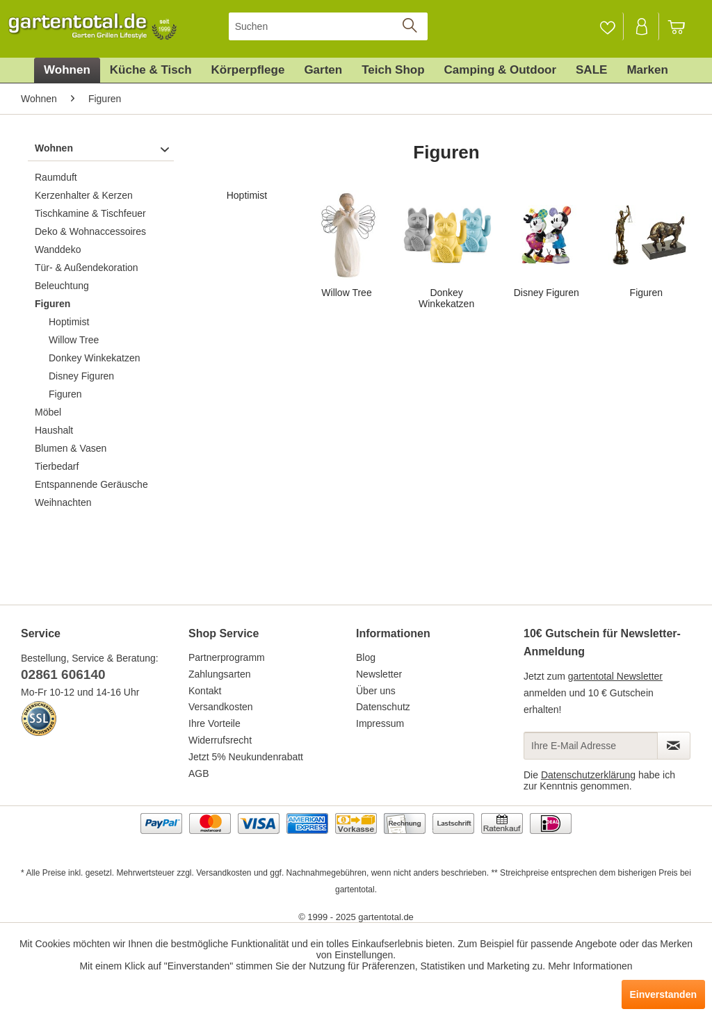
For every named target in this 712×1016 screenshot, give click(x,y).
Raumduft (56, 177)
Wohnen (54, 148)
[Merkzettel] (607, 26)
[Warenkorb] (683, 26)
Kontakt (204, 690)
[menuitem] (328, 26)
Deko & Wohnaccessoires (90, 231)
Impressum (380, 723)
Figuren (52, 303)
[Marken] (647, 70)
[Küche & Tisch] (151, 70)
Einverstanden (663, 994)
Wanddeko (58, 249)
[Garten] (323, 70)
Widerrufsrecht (220, 740)
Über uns (376, 690)
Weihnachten (63, 502)
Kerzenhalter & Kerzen (84, 195)
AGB (198, 773)
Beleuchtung (62, 285)
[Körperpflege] (248, 70)
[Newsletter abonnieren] (673, 746)
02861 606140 (63, 674)
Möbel (48, 412)
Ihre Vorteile (214, 723)
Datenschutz (383, 706)
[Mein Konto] (642, 26)
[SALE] (591, 70)
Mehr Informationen (590, 966)
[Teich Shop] (393, 70)
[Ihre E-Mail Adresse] (591, 746)
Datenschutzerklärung (588, 774)
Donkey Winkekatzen (94, 357)
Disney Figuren (81, 376)
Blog (365, 657)
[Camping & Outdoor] (500, 70)
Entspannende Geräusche (91, 484)
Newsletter (379, 674)
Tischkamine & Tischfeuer (90, 213)
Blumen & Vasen (70, 448)
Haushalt (54, 430)
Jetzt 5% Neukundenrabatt (245, 756)
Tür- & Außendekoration (86, 267)
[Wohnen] (67, 70)
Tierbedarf (57, 466)
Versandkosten (220, 706)
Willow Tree (74, 339)
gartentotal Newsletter (615, 676)
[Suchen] (328, 26)
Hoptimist (69, 321)
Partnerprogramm (226, 657)
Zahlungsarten (219, 674)
